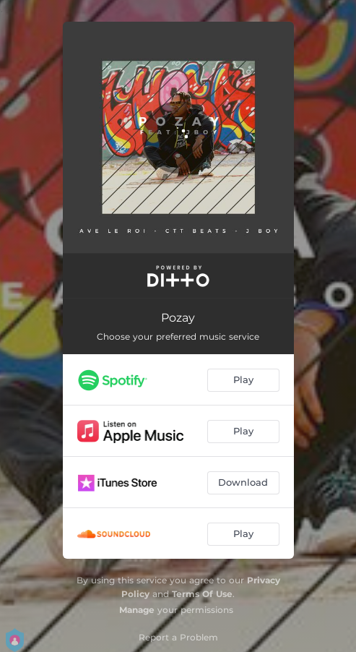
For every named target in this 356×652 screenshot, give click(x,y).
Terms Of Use (202, 593)
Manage (137, 609)
